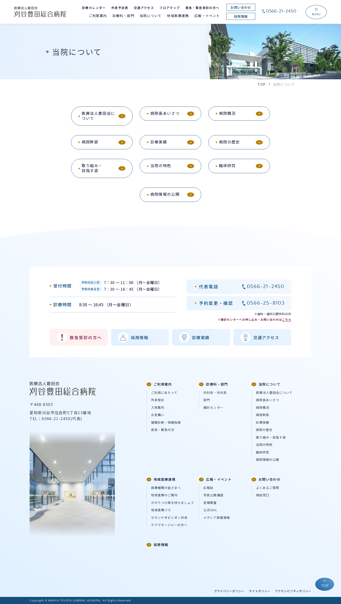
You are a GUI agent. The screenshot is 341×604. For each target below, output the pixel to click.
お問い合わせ (265, 479)
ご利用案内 (159, 384)
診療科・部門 (213, 384)
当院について (265, 384)
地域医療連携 (161, 479)
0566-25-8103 (266, 303)
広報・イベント (215, 479)
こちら (286, 319)
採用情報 (157, 544)
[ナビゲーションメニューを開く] (316, 12)
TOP (261, 84)
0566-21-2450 (279, 11)
